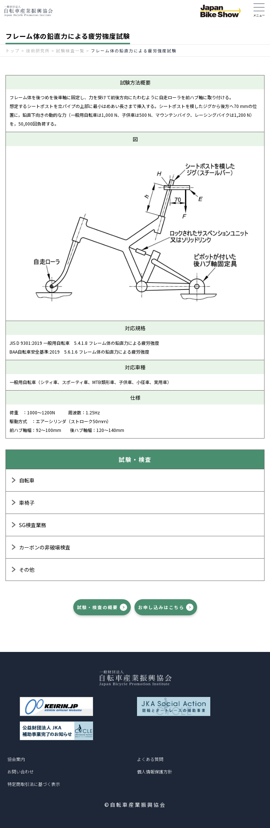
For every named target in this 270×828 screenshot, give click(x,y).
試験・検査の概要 (97, 607)
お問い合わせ (20, 771)
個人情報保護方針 (154, 771)
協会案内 (16, 759)
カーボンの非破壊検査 (44, 547)
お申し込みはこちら (161, 607)
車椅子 (26, 502)
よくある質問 (150, 759)
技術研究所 (38, 50)
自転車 (26, 480)
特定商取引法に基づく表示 (33, 784)
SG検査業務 (32, 525)
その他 (26, 569)
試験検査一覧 (70, 50)
